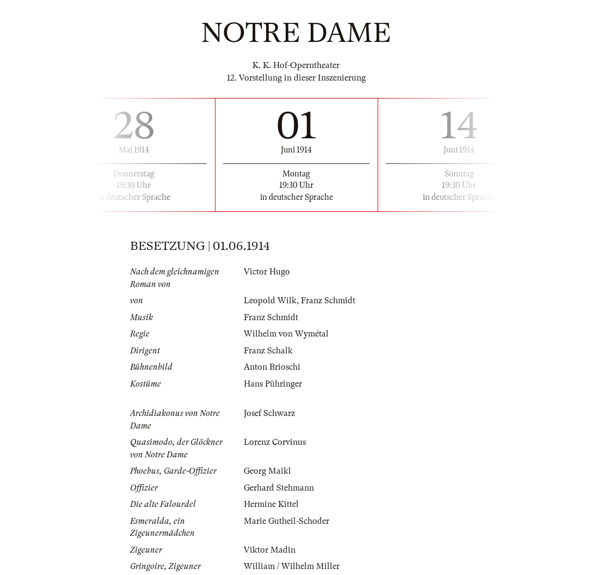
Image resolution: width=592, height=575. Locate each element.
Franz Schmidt (328, 300)
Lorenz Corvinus (275, 442)
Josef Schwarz (269, 413)
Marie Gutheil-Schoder (286, 521)
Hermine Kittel (271, 504)
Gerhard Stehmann (279, 488)
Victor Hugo (267, 272)
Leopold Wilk (270, 300)
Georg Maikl (267, 471)
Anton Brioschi (272, 367)
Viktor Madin (269, 550)
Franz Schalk (268, 351)
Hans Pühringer (273, 384)
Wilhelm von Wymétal (286, 334)
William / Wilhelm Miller (292, 566)
